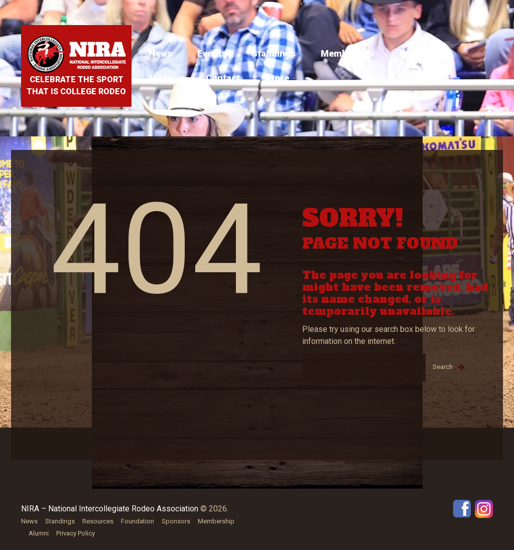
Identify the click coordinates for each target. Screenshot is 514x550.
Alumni (39, 533)
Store (277, 78)
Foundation (137, 521)
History (165, 78)
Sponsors (176, 521)
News (160, 53)
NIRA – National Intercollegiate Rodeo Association (109, 508)
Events (211, 53)
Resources (422, 53)
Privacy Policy (75, 533)
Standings (273, 53)
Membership (347, 53)
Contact (223, 78)
